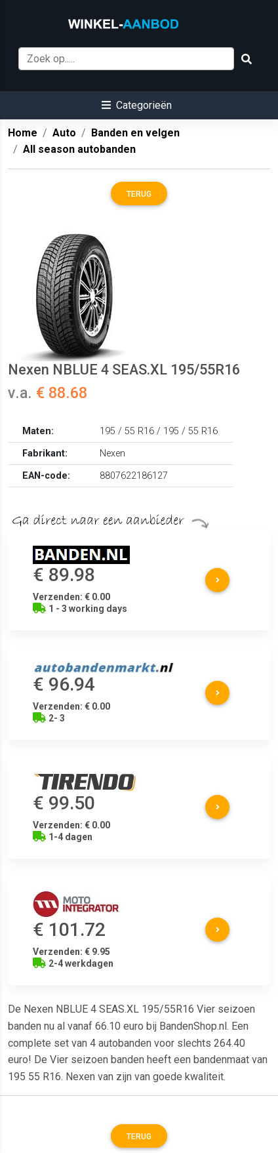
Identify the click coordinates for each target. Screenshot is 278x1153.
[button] (137, 105)
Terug (139, 194)
